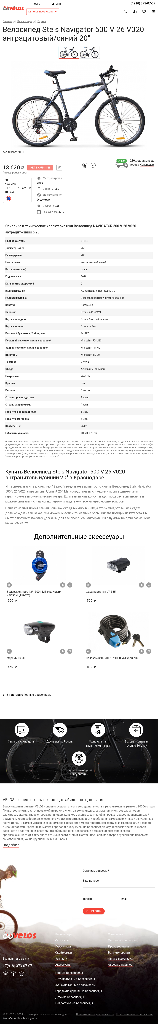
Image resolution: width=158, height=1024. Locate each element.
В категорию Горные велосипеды (27, 694)
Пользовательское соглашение (134, 1014)
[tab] (69, 52)
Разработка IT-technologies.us (20, 1018)
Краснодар (147, 165)
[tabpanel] (79, 105)
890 (97, 667)
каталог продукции (42, 11)
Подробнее (11, 845)
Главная (7, 21)
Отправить (93, 911)
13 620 (24, 190)
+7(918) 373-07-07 (142, 3)
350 (102, 600)
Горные (42, 21)
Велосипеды (24, 21)
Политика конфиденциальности (95, 1014)
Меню (34, 4)
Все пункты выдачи (16, 958)
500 (23, 600)
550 (23, 667)
